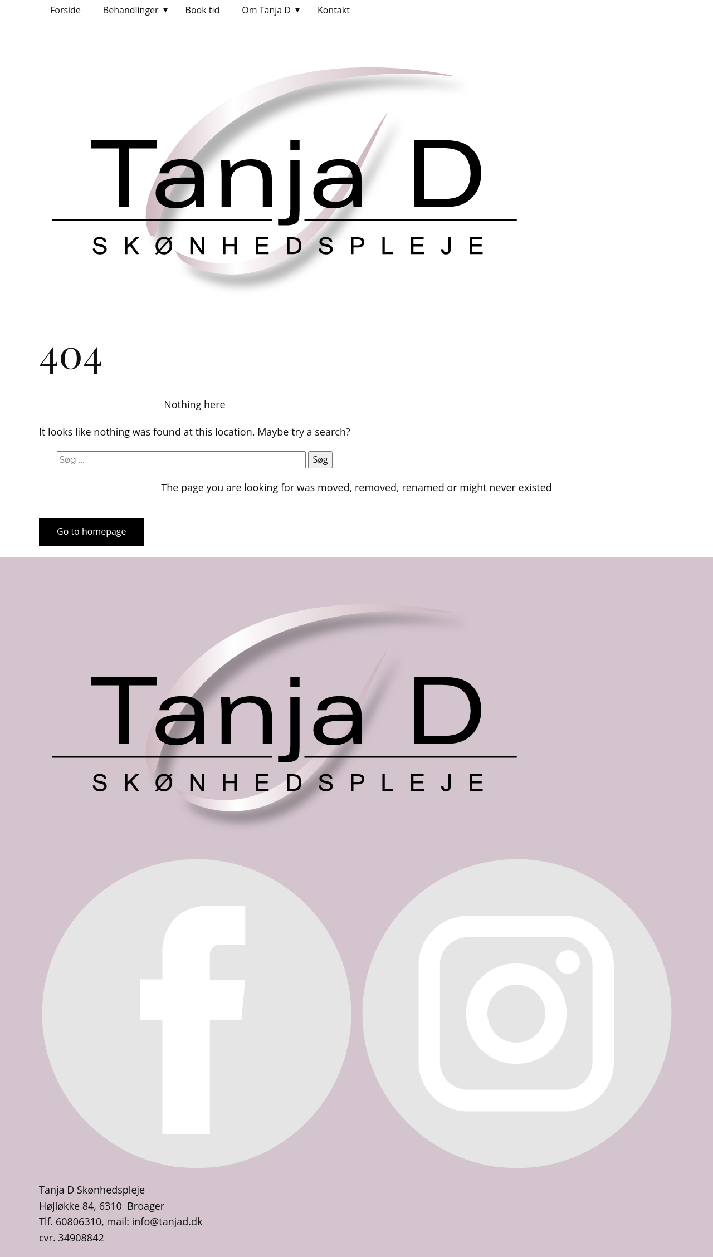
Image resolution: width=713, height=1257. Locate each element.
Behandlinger (131, 10)
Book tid (202, 10)
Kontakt (334, 10)
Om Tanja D (266, 10)
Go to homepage (91, 531)
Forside (65, 10)
